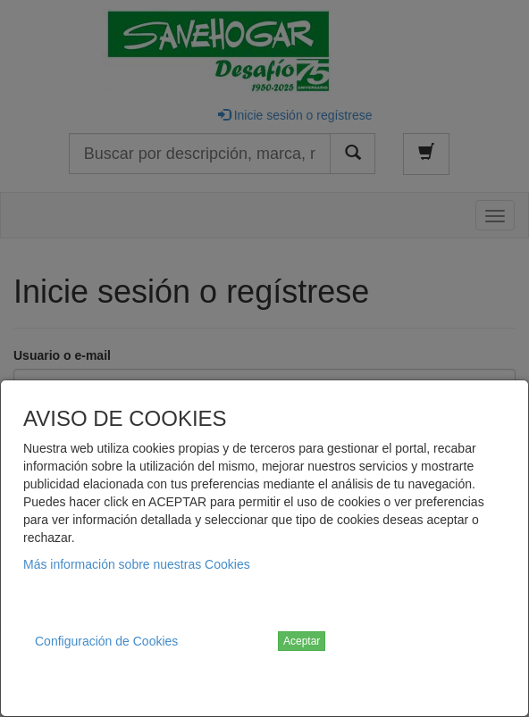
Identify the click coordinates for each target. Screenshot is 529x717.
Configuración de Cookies (106, 641)
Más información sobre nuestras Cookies (136, 564)
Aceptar (301, 641)
